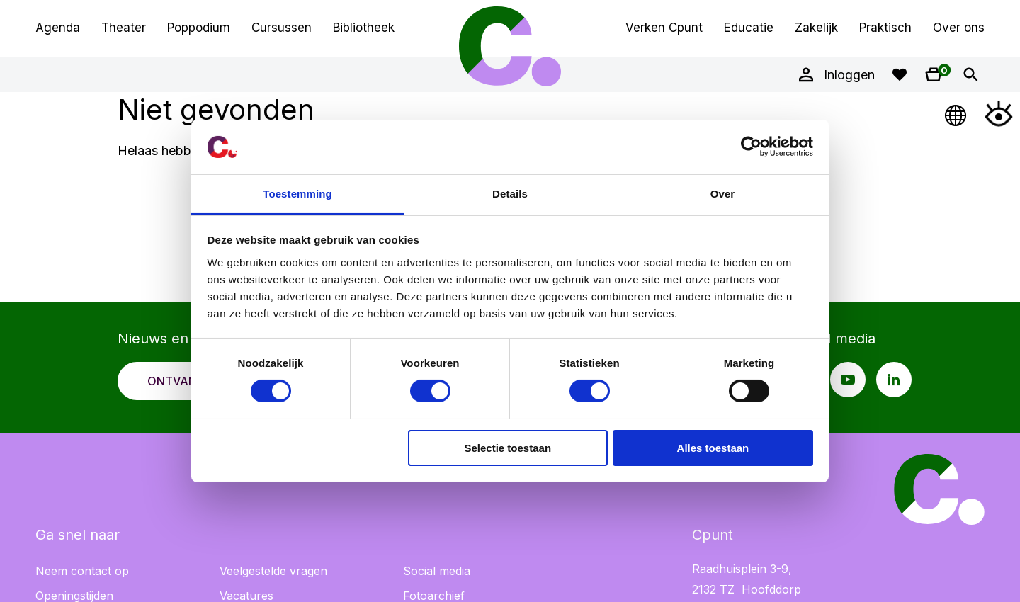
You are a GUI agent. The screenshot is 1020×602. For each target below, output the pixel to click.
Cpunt (510, 46)
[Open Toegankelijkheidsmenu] (999, 113)
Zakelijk (816, 28)
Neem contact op (82, 571)
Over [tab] (722, 194)
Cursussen (281, 28)
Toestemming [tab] (297, 194)
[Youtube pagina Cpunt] (848, 379)
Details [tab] (510, 194)
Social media (436, 571)
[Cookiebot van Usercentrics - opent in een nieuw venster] (751, 146)
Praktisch (885, 28)
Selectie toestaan (508, 448)
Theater (123, 28)
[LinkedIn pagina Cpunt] (894, 379)
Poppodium (198, 28)
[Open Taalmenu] (956, 113)
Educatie (749, 28)
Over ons (959, 28)
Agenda (57, 28)
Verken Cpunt (664, 28)
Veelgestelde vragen (273, 571)
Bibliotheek (364, 28)
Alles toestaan (713, 448)
